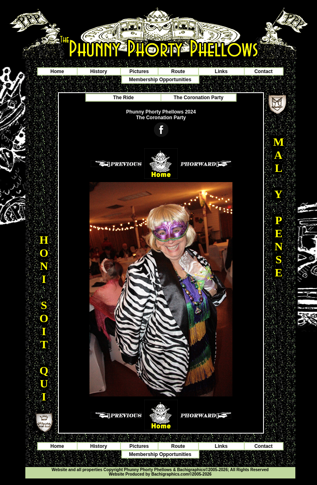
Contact (263, 71)
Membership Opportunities (160, 79)
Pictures (139, 71)
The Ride (123, 97)
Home (57, 71)
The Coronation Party (198, 97)
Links (221, 71)
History (98, 71)
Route (178, 71)
